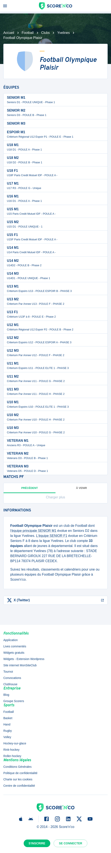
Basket (7, 718)
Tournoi (8, 671)
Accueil (8, 33)
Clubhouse (10, 684)
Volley (7, 737)
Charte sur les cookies (17, 779)
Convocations (12, 678)
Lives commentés (14, 646)
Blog (6, 694)
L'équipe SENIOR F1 (51, 536)
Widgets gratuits (13, 652)
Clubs (45, 33)
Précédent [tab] (30, 489)
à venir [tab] (81, 488)
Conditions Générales (17, 766)
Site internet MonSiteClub (20, 665)
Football (28, 33)
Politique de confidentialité (20, 773)
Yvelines (63, 33)
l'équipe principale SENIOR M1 (33, 530)
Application (10, 640)
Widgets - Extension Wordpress (23, 659)
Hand (6, 724)
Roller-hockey (12, 756)
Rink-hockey (11, 749)
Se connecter (70, 843)
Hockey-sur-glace (14, 743)
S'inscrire (37, 843)
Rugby (7, 730)
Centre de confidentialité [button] (19, 785)
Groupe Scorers (13, 701)
